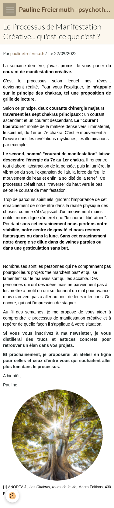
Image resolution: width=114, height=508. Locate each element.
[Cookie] (12, 496)
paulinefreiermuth (27, 53)
